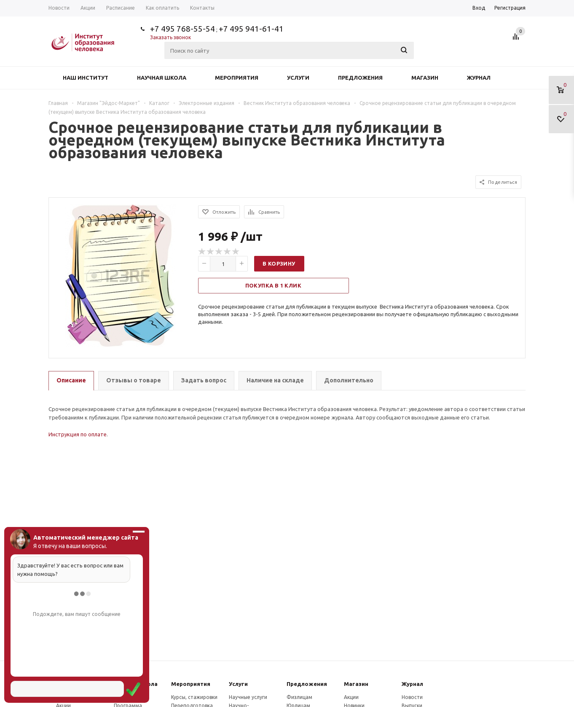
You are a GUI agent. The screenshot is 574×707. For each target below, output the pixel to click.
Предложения (360, 78)
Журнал (479, 78)
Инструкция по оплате (77, 434)
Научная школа (161, 78)
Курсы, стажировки (194, 697)
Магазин (424, 78)
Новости (412, 697)
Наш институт (85, 78)
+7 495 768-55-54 (182, 28)
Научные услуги (248, 697)
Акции (351, 697)
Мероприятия (236, 78)
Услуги (298, 78)
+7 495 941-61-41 (251, 28)
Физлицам (299, 697)
